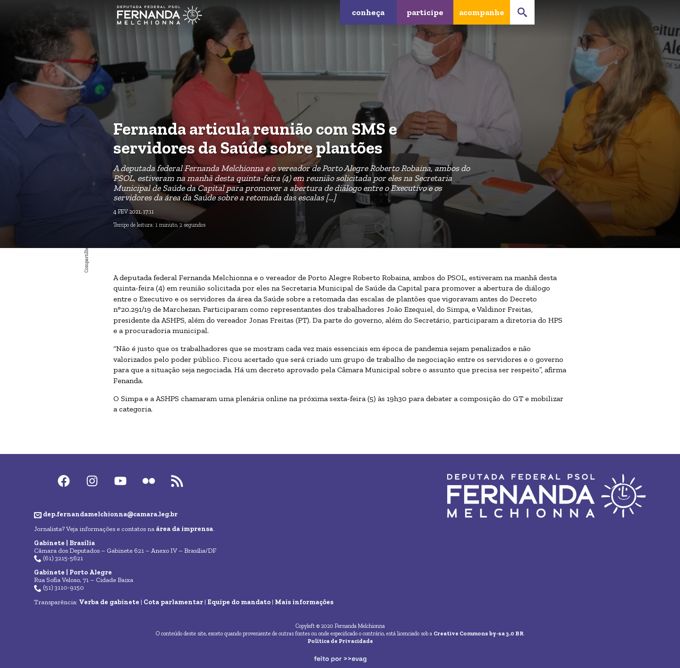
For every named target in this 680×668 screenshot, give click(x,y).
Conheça (368, 12)
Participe (425, 12)
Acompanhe (481, 12)
